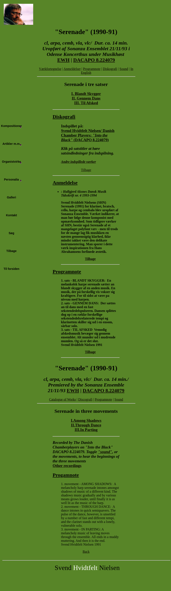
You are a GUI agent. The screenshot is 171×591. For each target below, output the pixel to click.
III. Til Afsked (86, 103)
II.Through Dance (86, 425)
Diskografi (110, 69)
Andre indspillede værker (78, 162)
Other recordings (67, 465)
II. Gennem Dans (86, 98)
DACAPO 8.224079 (94, 60)
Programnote (91, 69)
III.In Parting (86, 429)
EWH (63, 60)
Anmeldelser (72, 69)
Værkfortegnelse (50, 69)
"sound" (105, 452)
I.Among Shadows (86, 420)
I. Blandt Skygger (86, 93)
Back (86, 551)
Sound (124, 69)
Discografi (85, 399)
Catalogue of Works (62, 399)
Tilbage (86, 170)
